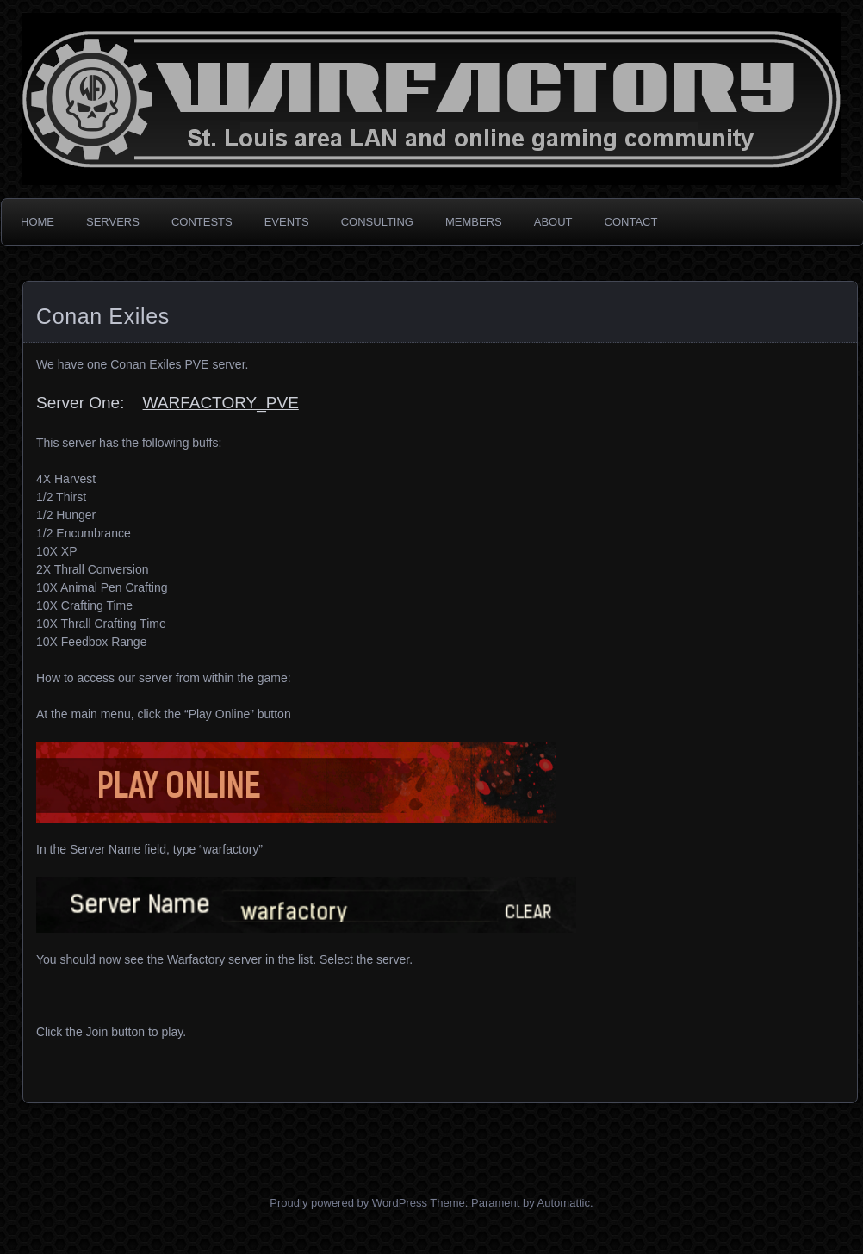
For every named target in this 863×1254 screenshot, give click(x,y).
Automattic (563, 1202)
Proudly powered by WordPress (348, 1202)
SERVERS (113, 221)
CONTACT (631, 221)
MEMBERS (473, 221)
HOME (37, 221)
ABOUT (553, 221)
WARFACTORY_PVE (221, 403)
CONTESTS (202, 221)
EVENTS (286, 221)
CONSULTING (377, 221)
